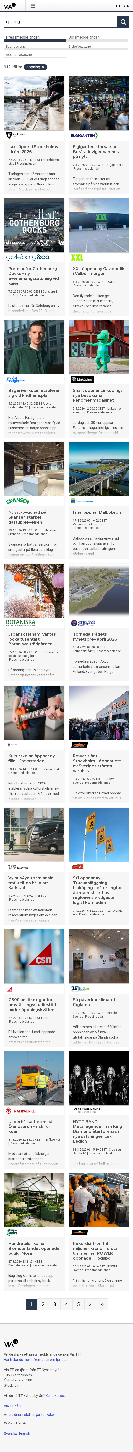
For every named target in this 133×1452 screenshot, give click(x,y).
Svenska (10, 1434)
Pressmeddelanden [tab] (23, 37)
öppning (35, 67)
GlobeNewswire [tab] (79, 46)
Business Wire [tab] (16, 46)
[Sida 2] (43, 1304)
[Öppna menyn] (34, 5)
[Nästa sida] (90, 1304)
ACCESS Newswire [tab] (19, 55)
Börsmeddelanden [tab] (84, 37)
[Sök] (60, 22)
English (24, 1434)
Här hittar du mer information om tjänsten (36, 1360)
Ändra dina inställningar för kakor (29, 1415)
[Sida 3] (55, 1304)
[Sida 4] (67, 1304)
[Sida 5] (78, 1304)
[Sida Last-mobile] (102, 1304)
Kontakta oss (56, 1396)
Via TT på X (13, 1406)
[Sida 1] (31, 1304)
